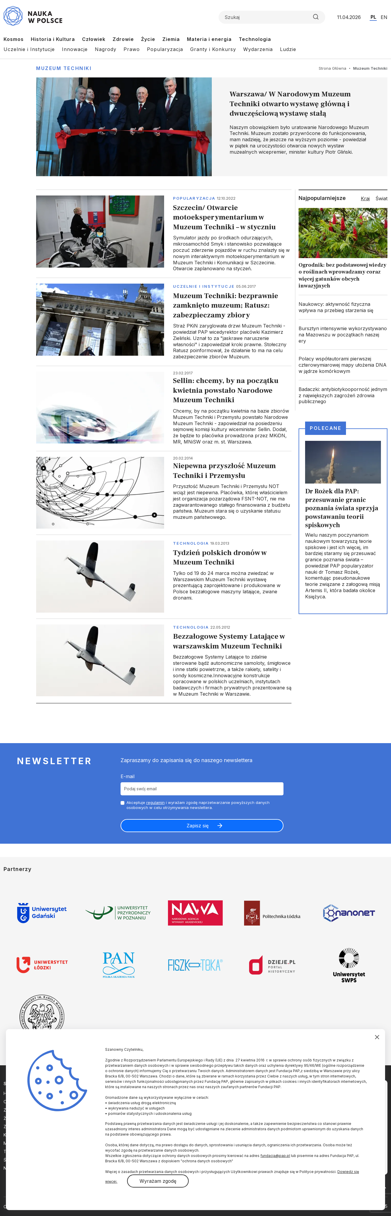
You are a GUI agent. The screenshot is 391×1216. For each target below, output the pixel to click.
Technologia (255, 39)
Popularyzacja (165, 49)
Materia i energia (209, 39)
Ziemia (171, 39)
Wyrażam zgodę (158, 1181)
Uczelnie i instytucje (204, 286)
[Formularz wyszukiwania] (272, 17)
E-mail (127, 776)
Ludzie (288, 49)
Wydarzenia (258, 49)
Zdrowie (123, 39)
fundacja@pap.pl (275, 1155)
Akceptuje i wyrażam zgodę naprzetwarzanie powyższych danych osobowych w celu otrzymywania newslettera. (198, 805)
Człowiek (93, 39)
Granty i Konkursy (213, 49)
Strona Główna (332, 68)
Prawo (132, 49)
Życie (148, 39)
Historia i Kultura (53, 39)
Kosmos (14, 39)
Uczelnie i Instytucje (29, 49)
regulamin (155, 802)
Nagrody (105, 49)
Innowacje (75, 49)
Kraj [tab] (365, 198)
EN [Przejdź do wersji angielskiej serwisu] (384, 17)
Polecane (325, 428)
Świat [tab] (381, 198)
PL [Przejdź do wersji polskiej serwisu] (373, 17)
